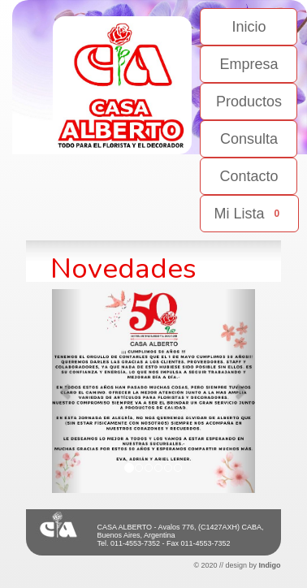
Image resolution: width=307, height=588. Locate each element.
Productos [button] (249, 101)
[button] (67, 391)
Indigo (270, 565)
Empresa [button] (248, 64)
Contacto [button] (248, 176)
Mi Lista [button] (249, 213)
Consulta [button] (249, 139)
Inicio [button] (248, 27)
